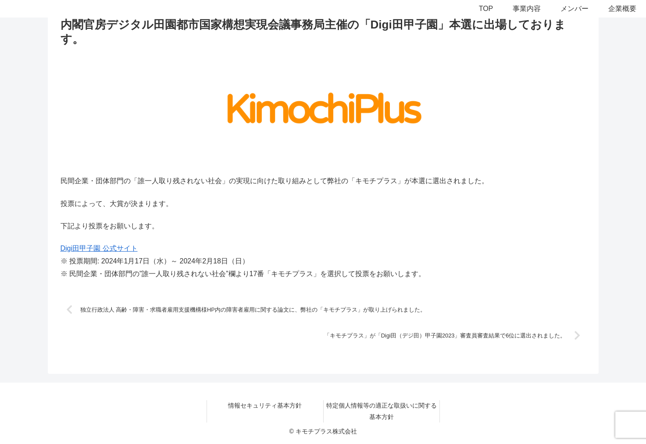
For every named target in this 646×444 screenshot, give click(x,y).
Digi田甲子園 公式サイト (99, 248)
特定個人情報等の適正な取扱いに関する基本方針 (381, 411)
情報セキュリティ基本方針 (265, 405)
